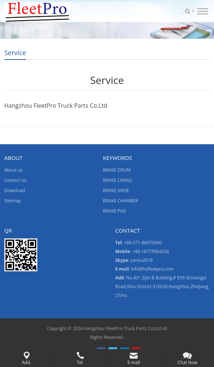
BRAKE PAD (114, 211)
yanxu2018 (141, 260)
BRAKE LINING (117, 180)
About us (13, 170)
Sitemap (12, 201)
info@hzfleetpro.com (152, 269)
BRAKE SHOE (116, 190)
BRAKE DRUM (117, 170)
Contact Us (15, 180)
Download (14, 190)
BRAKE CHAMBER (120, 201)
